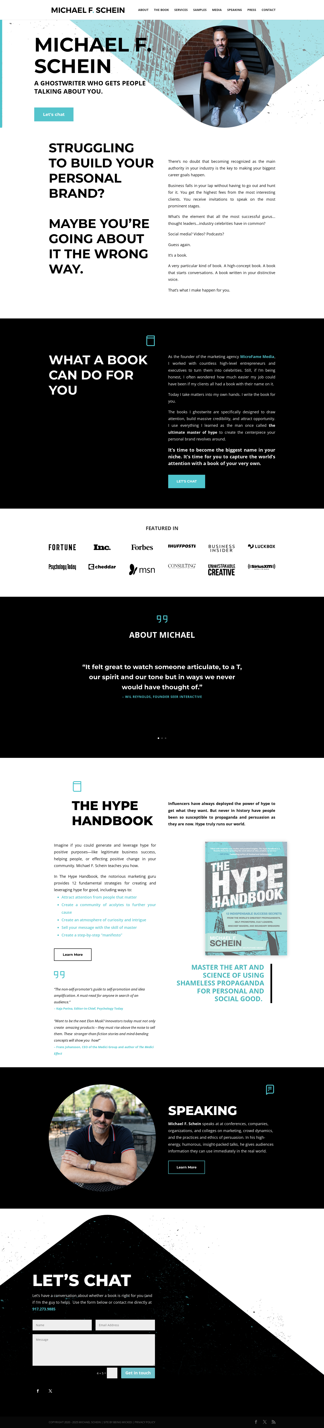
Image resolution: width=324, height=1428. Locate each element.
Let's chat (54, 114)
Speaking (234, 10)
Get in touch (138, 1373)
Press (251, 10)
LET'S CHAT (187, 481)
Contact (268, 10)
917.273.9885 (43, 1308)
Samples (200, 10)
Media (217, 10)
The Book (161, 10)
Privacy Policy (145, 1422)
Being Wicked (122, 1422)
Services (181, 10)
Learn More (73, 955)
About (143, 10)
